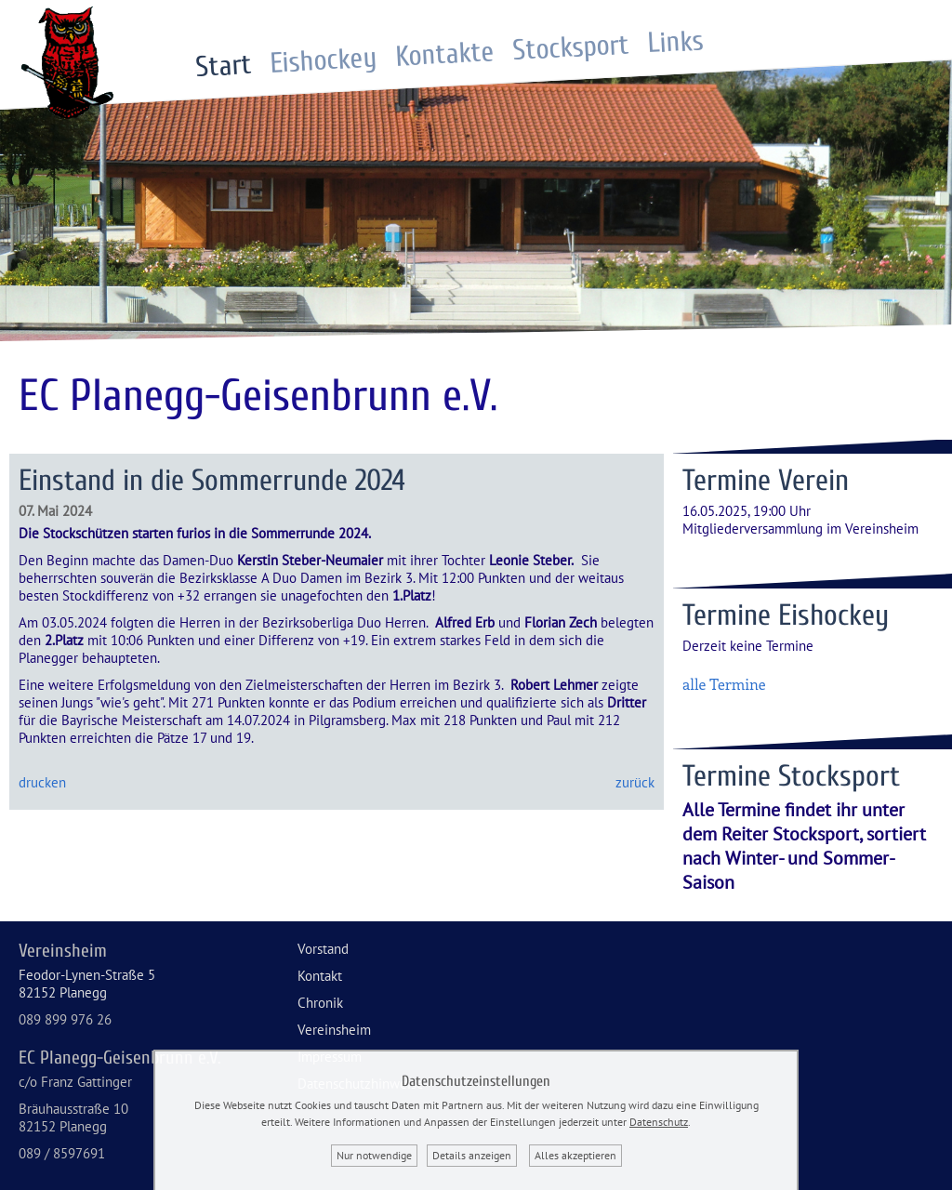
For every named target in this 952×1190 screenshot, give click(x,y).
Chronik (320, 1003)
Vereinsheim (334, 1029)
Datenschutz (658, 1122)
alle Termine (724, 684)
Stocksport (571, 48)
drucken (42, 782)
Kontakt (320, 976)
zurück (634, 782)
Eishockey (323, 61)
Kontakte (445, 54)
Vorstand (323, 949)
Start (223, 66)
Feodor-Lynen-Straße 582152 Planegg (87, 983)
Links (676, 42)
